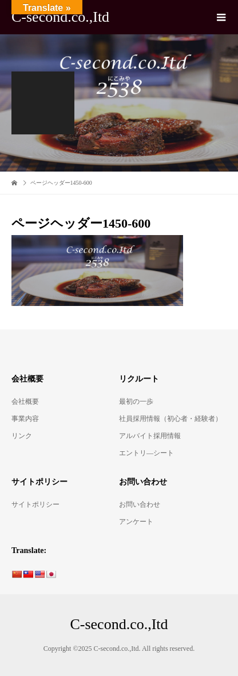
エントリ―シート (146, 453)
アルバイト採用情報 (150, 436)
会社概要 (25, 401)
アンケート (136, 522)
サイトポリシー (35, 504)
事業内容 (25, 419)
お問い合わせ (139, 504)
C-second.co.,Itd (60, 17)
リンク (21, 436)
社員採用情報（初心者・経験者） (170, 419)
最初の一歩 (136, 401)
